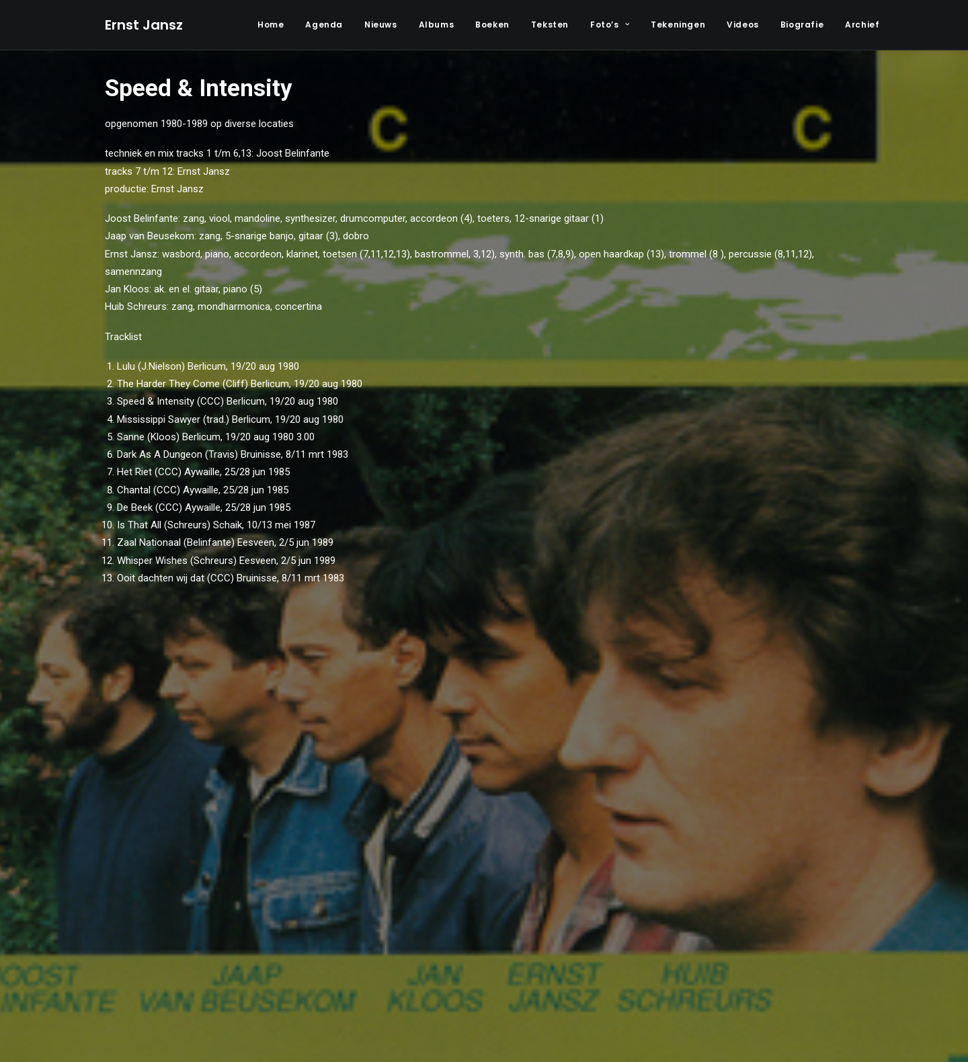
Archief (862, 24)
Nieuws (380, 24)
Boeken (492, 24)
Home (270, 24)
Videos (743, 24)
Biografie (801, 24)
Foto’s (609, 24)
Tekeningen (678, 24)
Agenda (324, 24)
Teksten (550, 24)
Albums (436, 24)
